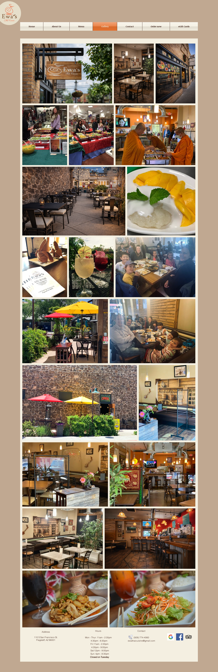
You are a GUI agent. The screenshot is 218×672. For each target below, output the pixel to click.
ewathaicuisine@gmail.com (141, 640)
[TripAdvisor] (188, 636)
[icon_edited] (170, 636)
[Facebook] (179, 636)
